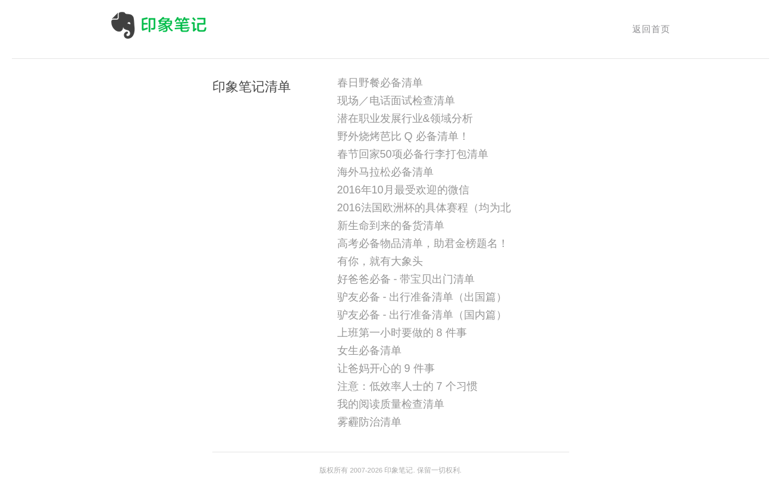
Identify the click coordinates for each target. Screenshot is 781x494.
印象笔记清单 (251, 86)
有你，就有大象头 (380, 261)
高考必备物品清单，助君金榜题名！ (423, 243)
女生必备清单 (369, 351)
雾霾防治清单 (369, 422)
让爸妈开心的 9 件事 (386, 368)
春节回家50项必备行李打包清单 (412, 154)
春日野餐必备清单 (380, 83)
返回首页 (651, 29)
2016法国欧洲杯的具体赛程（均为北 (424, 208)
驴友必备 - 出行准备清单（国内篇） (422, 315)
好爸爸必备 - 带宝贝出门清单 (406, 279)
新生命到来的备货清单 (390, 226)
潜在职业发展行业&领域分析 (405, 118)
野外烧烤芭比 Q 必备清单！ (403, 136)
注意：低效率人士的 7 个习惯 (407, 386)
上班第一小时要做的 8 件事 (402, 333)
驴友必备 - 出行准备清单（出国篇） (422, 297)
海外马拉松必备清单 (385, 172)
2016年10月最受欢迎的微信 (403, 190)
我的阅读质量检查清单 (390, 404)
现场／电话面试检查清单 (396, 101)
